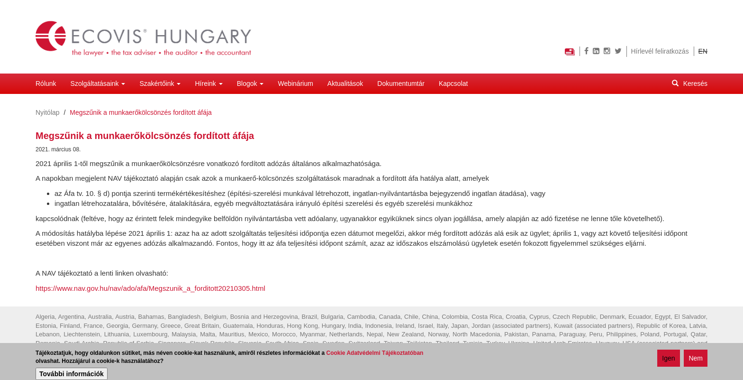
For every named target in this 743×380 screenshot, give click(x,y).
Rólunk (46, 83)
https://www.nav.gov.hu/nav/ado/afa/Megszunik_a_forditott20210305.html (150, 288)
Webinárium (295, 83)
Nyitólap (48, 112)
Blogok (250, 83)
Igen (668, 358)
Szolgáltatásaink (98, 83)
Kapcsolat (453, 83)
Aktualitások (345, 83)
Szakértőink (160, 83)
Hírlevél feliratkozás (660, 51)
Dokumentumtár (401, 83)
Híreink (208, 83)
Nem (696, 358)
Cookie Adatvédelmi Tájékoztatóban (375, 353)
